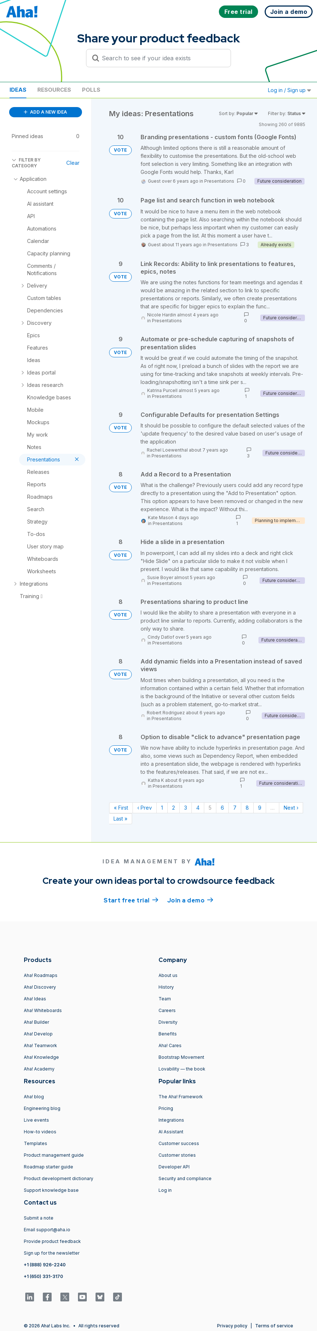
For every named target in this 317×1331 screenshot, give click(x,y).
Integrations (171, 1120)
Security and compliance (185, 1178)
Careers (167, 1010)
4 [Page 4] (197, 808)
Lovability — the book (181, 1069)
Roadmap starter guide (48, 1167)
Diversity (168, 1022)
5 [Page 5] (210, 808)
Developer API (174, 1167)
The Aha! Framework (180, 1096)
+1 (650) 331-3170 (43, 1276)
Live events (36, 1120)
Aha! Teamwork (40, 1045)
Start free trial (131, 900)
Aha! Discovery (40, 987)
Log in (165, 1190)
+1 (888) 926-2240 (45, 1264)
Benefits (167, 1034)
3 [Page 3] (185, 808)
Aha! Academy (39, 1069)
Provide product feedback (52, 1241)
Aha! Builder (36, 1022)
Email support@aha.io (47, 1229)
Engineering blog (42, 1108)
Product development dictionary (58, 1178)
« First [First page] (121, 808)
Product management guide (54, 1155)
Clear (72, 162)
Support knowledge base (51, 1190)
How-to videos (40, 1131)
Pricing (165, 1108)
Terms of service (274, 1325)
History (166, 987)
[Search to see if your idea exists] (162, 58)
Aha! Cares (170, 1045)
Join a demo (190, 900)
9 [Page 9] (259, 808)
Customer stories (177, 1155)
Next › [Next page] (291, 808)
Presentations (219, 181)
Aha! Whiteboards (43, 1010)
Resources (54, 89)
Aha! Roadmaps (40, 975)
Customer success (178, 1143)
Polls (91, 89)
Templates (35, 1143)
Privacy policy (232, 1325)
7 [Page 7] (234, 808)
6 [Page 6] (222, 808)
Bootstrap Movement (181, 1057)
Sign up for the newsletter (51, 1253)
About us (168, 975)
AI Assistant (170, 1131)
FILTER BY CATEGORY (26, 162)
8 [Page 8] (247, 808)
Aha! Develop (38, 1034)
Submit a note (38, 1218)
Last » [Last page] (120, 818)
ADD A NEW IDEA (45, 112)
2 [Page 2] (173, 808)
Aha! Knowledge (41, 1057)
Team (164, 998)
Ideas (18, 89)
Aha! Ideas (35, 998)
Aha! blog (34, 1096)
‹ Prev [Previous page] (144, 808)
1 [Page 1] (162, 808)
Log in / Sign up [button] (289, 90)
